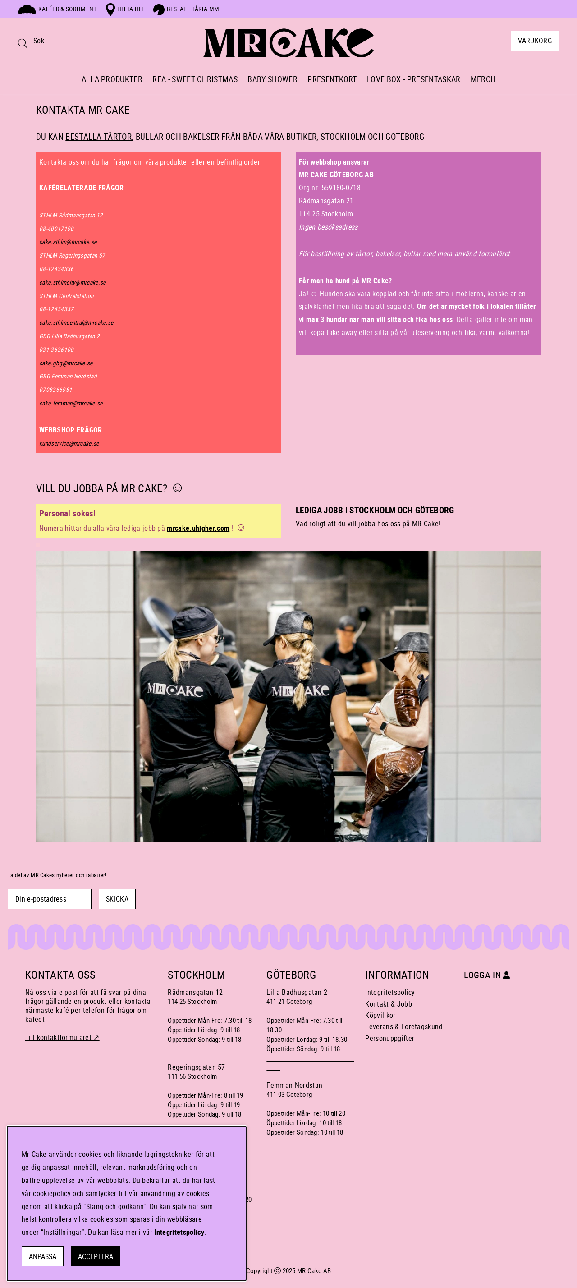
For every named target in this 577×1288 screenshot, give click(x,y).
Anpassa (42, 1256)
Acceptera (95, 1256)
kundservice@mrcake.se (69, 443)
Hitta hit (125, 9)
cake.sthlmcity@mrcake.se (72, 282)
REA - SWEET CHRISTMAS (195, 79)
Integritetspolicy (390, 992)
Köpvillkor (380, 1015)
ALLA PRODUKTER (112, 79)
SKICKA (117, 899)
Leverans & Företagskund (403, 1026)
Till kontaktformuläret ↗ (62, 1037)
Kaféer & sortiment (57, 9)
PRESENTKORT (332, 79)
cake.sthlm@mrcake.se (67, 242)
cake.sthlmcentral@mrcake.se (76, 322)
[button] (418, 280)
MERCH (483, 79)
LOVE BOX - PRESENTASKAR (413, 79)
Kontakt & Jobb (388, 1003)
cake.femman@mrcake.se (71, 403)
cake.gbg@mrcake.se (66, 363)
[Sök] (77, 41)
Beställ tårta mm (186, 9)
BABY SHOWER (272, 79)
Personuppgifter (389, 1038)
